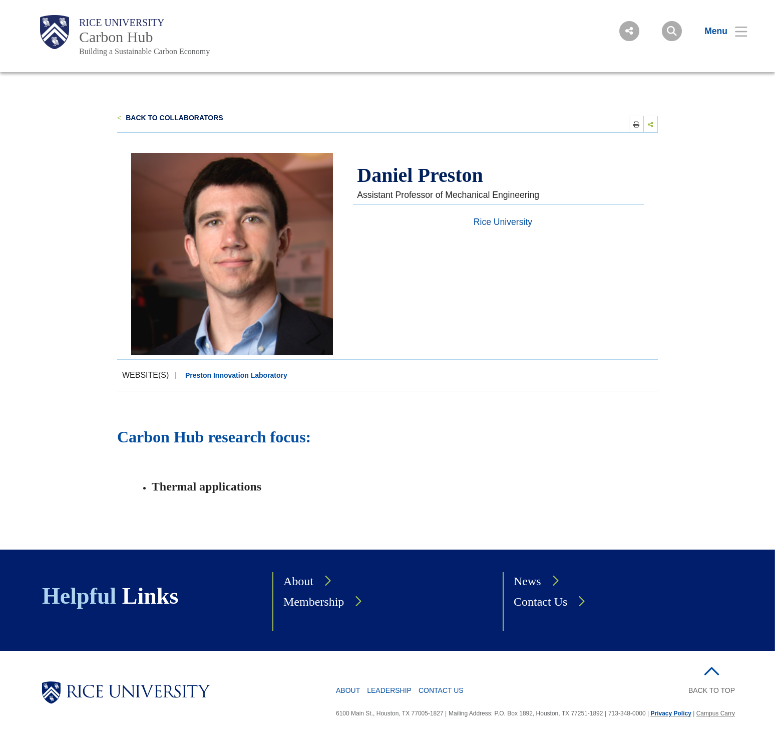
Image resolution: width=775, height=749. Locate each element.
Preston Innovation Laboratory (236, 375)
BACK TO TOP (711, 690)
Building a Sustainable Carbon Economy (144, 51)
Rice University (122, 23)
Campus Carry (715, 713)
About (298, 581)
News (527, 581)
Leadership (389, 690)
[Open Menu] (719, 31)
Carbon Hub (116, 37)
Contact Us (540, 601)
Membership (313, 601)
